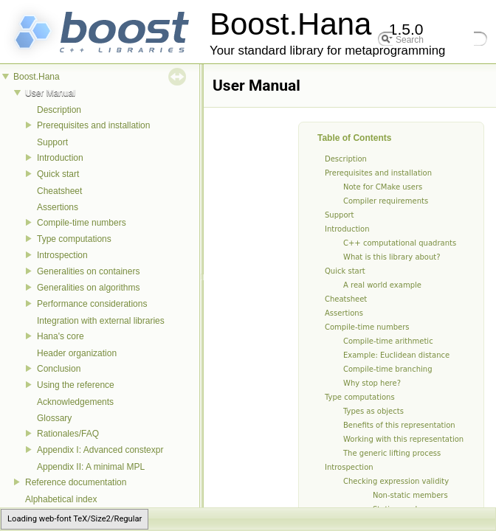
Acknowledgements (75, 402)
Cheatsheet (59, 191)
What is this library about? (392, 257)
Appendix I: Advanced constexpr (100, 450)
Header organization (77, 353)
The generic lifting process (392, 453)
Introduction (60, 158)
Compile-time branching (388, 369)
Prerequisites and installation (93, 125)
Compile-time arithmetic (388, 341)
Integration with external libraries (101, 321)
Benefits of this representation (399, 425)
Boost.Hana (36, 77)
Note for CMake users (382, 187)
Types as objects (373, 411)
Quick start (58, 174)
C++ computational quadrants (399, 243)
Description (59, 110)
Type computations (74, 239)
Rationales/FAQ (68, 433)
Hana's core (60, 336)
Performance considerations (92, 304)
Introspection (62, 255)
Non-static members (410, 495)
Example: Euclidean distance (396, 355)
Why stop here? (372, 383)
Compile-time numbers (81, 223)
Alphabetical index (61, 499)
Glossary (54, 418)
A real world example (382, 285)
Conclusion (58, 369)
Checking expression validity (396, 481)
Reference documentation (75, 482)
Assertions (57, 207)
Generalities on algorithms (88, 287)
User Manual (50, 93)
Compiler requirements (385, 201)
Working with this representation (403, 439)
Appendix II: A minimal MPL (91, 467)
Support (52, 142)
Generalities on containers (88, 271)
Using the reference (75, 385)
